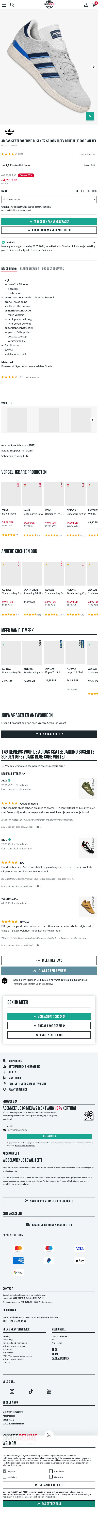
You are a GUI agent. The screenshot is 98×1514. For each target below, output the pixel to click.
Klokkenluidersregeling (13, 1424)
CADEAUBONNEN (60, 1358)
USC (94, 191)
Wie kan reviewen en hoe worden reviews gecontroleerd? (32, 766)
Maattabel (12, 1078)
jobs (53, 1339)
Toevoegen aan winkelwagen (49, 221)
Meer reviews (49, 961)
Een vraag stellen (49, 734)
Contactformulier (46, 1302)
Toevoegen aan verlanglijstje (49, 230)
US (77, 191)
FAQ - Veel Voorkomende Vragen (24, 1084)
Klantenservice (15, 1089)
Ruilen (9, 1072)
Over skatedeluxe (59, 1336)
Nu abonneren (49, 1136)
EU (82, 191)
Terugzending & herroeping (15, 1343)
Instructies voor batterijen (14, 1359)
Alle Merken (57, 1343)
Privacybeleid (9, 1416)
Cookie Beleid (8, 1420)
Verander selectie (49, 1485)
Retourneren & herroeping (21, 1067)
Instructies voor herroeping (14, 1346)
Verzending (12, 1061)
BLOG (55, 1350)
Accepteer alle (49, 1504)
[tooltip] (94, 165)
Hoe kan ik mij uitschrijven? (25, 1145)
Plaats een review (49, 971)
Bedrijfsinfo (10, 1402)
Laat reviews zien (87, 154)
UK (88, 191)
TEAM (55, 1354)
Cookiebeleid (36, 1496)
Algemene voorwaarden (13, 1412)
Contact (6, 1362)
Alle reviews (8, 1352)
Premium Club (34, 979)
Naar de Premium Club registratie (49, 1201)
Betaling (6, 1336)
